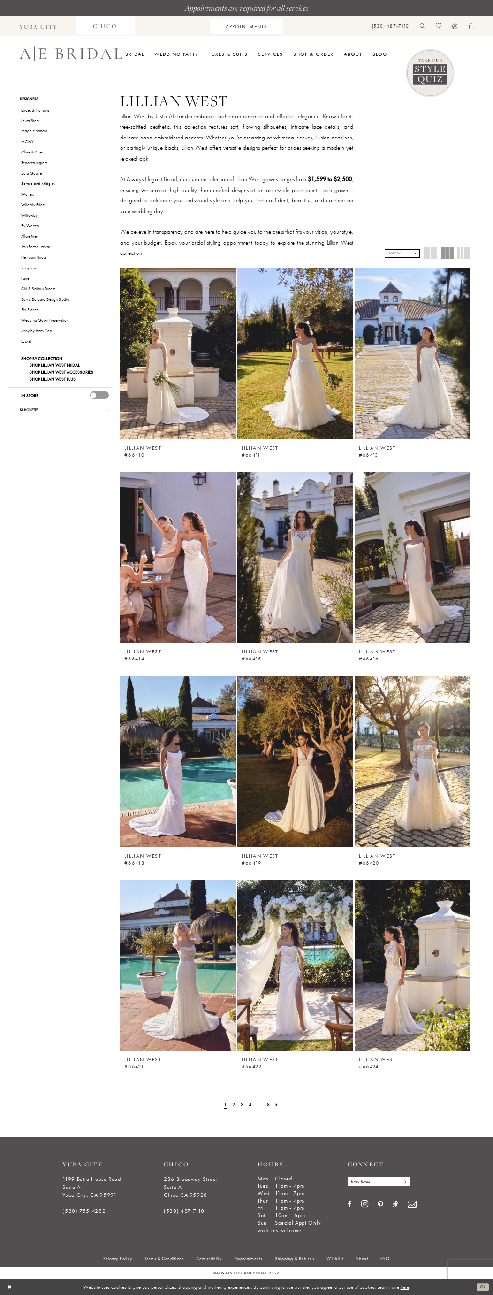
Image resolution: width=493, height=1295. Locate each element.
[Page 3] (241, 1105)
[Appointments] (246, 26)
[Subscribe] (410, 1182)
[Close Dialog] (10, 1287)
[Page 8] (269, 1105)
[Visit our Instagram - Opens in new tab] (364, 1205)
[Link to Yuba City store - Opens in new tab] (38, 26)
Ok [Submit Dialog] (481, 1287)
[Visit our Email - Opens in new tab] (412, 1205)
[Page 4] (250, 1105)
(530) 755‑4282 (84, 1211)
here (405, 1287)
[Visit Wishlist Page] (439, 26)
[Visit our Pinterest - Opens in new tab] (380, 1206)
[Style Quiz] (430, 73)
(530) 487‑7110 (184, 1211)
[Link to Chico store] (105, 26)
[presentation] (99, 396)
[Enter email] (382, 1182)
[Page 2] (232, 1105)
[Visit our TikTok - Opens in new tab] (395, 1205)
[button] (455, 26)
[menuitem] (38, 26)
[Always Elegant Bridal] (70, 53)
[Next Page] (279, 1105)
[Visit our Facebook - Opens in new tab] (350, 1205)
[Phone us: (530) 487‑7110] (390, 26)
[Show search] (423, 26)
